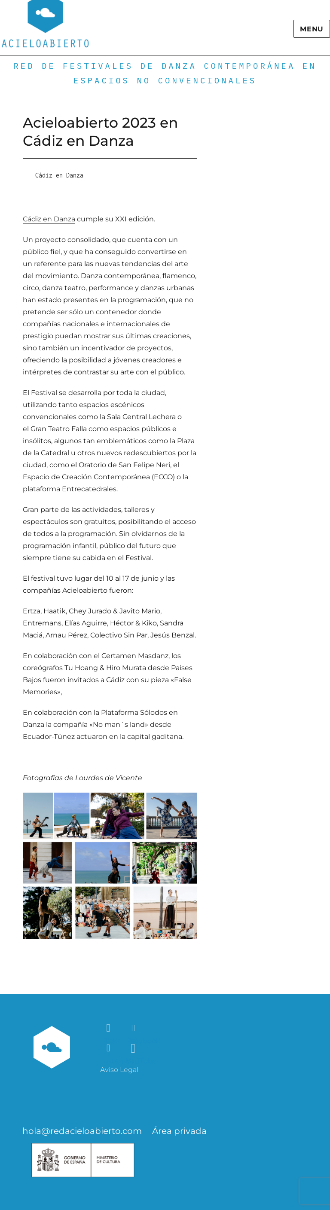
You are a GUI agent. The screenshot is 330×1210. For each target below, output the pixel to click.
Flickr (108, 1028)
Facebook (133, 1028)
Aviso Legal (119, 1070)
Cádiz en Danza (59, 175)
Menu (312, 29)
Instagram (108, 1048)
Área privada (179, 1131)
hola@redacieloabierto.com (82, 1131)
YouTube (133, 1048)
